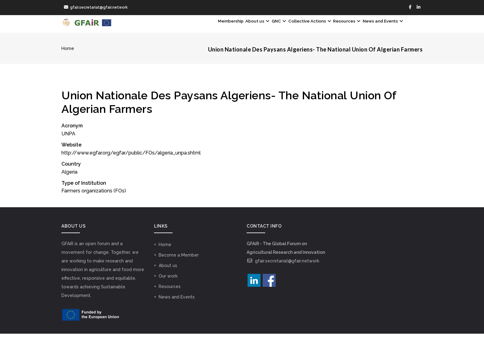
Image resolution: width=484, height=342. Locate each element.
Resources (332, 28)
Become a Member (179, 263)
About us (217, 28)
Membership (182, 28)
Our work (168, 284)
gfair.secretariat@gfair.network (283, 269)
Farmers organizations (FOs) (93, 199)
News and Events (377, 28)
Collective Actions (285, 28)
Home (67, 57)
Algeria (69, 180)
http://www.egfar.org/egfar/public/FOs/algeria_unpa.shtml (131, 161)
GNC (246, 28)
